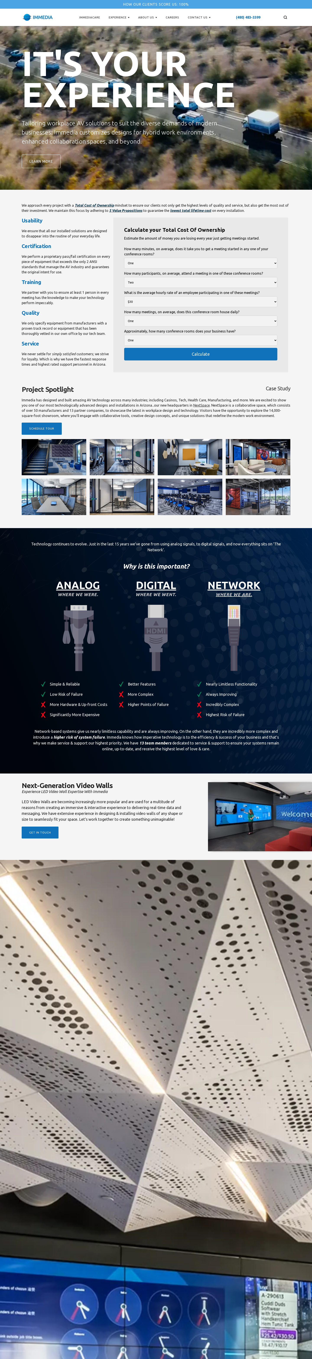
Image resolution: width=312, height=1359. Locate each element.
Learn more (41, 161)
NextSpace (201, 405)
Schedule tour (41, 428)
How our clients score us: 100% (156, 4)
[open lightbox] (54, 457)
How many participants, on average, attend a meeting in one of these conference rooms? (193, 273)
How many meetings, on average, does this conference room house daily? (181, 312)
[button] (119, 17)
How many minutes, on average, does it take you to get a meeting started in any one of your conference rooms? (196, 251)
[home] (37, 17)
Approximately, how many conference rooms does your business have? (180, 331)
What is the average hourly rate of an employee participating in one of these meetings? (192, 293)
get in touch (40, 832)
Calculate (201, 354)
